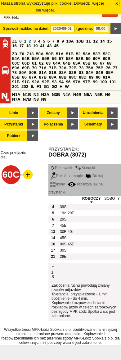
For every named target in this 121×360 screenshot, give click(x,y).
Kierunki (85, 168)
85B (16, 77)
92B (45, 82)
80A (23, 72)
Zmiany (53, 113)
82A (62, 72)
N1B (27, 94)
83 (81, 72)
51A (60, 54)
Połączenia (53, 124)
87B (43, 77)
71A (43, 68)
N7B (27, 99)
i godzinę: (84, 28)
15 (109, 41)
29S (63, 219)
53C (106, 54)
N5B (98, 94)
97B (86, 82)
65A (76, 63)
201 (15, 86)
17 (21, 45)
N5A (88, 94)
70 (34, 68)
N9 (44, 99)
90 (98, 77)
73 (81, 68)
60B (106, 58)
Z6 (21, 54)
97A (76, 82)
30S (63, 250)
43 (49, 45)
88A (52, 77)
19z (63, 213)
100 (103, 82)
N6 (107, 94)
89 (91, 77)
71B (52, 68)
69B (25, 68)
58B (79, 58)
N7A (16, 99)
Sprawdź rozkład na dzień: (26, 28)
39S (63, 207)
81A (43, 72)
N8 (36, 99)
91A (106, 77)
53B (97, 54)
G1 (46, 86)
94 (61, 82)
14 (102, 41)
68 (109, 63)
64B (66, 63)
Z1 (14, 41)
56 (54, 58)
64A (56, 63)
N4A (66, 94)
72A (62, 68)
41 (42, 45)
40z (71, 232)
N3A (45, 94)
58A (70, 58)
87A (33, 77)
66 (95, 63)
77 (115, 68)
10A (70, 41)
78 (14, 72)
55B (45, 58)
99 (95, 82)
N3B (56, 94)
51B (70, 54)
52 (78, 54)
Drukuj (94, 176)
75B (99, 68)
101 (112, 82)
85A (109, 72)
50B (49, 54)
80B (33, 72)
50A (39, 54)
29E (71, 213)
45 (56, 45)
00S (63, 244)
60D (25, 63)
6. (32, 86)
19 (35, 45)
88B (62, 77)
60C (16, 63)
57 (61, 58)
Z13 (30, 54)
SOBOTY (112, 198)
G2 (54, 86)
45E (63, 225)
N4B (77, 94)
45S (63, 238)
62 (41, 63)
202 (24, 86)
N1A (16, 94)
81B (52, 72)
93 (54, 82)
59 (88, 58)
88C (72, 77)
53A (86, 54)
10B (80, 41)
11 (88, 41)
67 (102, 63)
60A (97, 58)
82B (72, 72)
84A (89, 72)
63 (48, 63)
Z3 (14, 54)
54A (16, 58)
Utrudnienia (93, 113)
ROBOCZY (91, 198)
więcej (98, 3)
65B (86, 63)
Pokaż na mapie (66, 176)
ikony (57, 184)
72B (72, 68)
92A (35, 82)
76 (108, 68)
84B (99, 72)
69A (16, 68)
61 (34, 63)
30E (63, 232)
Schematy (93, 124)
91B (16, 82)
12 (95, 41)
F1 (39, 86)
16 (14, 45)
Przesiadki (61, 168)
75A (89, 68)
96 (68, 82)
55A (35, 58)
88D (82, 77)
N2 (36, 94)
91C (25, 82)
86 (24, 77)
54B (25, 58)
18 (28, 45)
